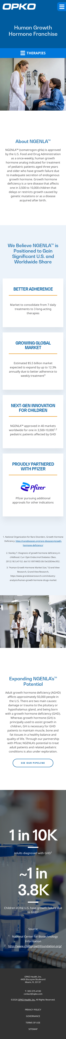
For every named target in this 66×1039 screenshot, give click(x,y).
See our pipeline (33, 762)
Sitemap (33, 1029)
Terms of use (33, 1022)
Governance (33, 1016)
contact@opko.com (33, 993)
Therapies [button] (33, 52)
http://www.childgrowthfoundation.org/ (35, 946)
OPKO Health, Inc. (26, 999)
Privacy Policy (33, 1009)
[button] (61, 6)
